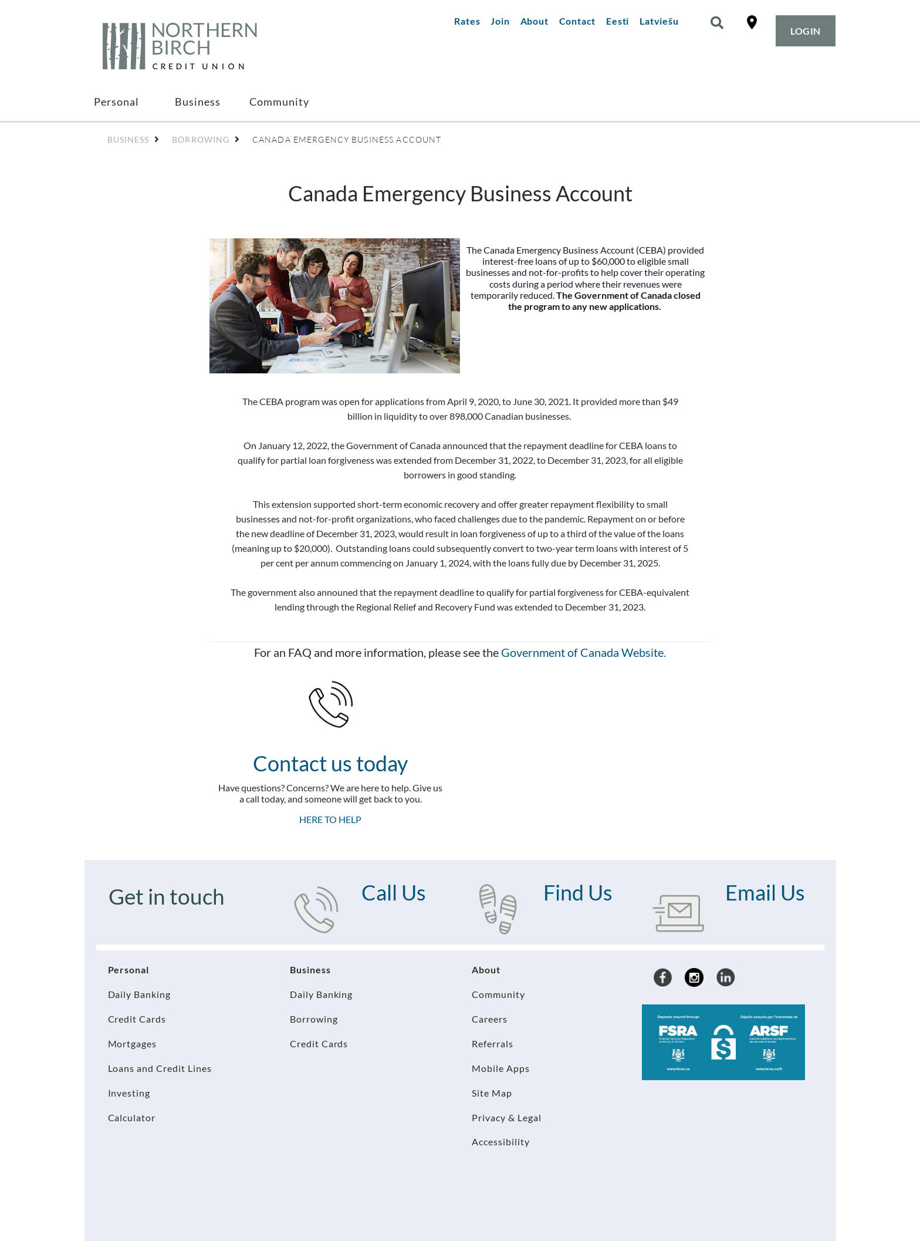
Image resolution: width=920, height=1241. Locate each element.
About (534, 20)
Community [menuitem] (279, 101)
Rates (467, 20)
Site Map (492, 1092)
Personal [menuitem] (116, 101)
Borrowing (314, 1018)
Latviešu (659, 20)
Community (498, 994)
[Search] (717, 23)
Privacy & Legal (507, 1117)
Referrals (492, 1043)
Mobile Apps (501, 1068)
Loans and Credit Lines (160, 1068)
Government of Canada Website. (583, 652)
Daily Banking (139, 994)
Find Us (578, 892)
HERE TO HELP (330, 819)
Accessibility (501, 1141)
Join (500, 20)
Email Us (765, 892)
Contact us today (330, 763)
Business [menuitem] (198, 101)
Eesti (617, 20)
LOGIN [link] (805, 30)
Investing (129, 1092)
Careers (490, 1018)
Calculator (132, 1117)
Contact (577, 20)
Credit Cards (137, 1018)
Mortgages (132, 1043)
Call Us (393, 892)
